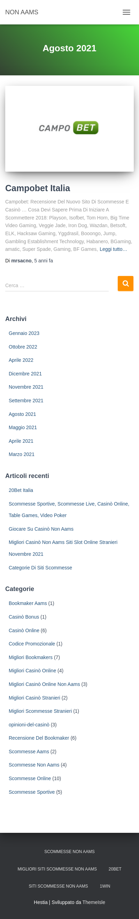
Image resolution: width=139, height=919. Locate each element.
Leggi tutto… (113, 249)
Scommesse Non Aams (34, 765)
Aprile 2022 (21, 360)
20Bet (115, 869)
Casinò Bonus (24, 617)
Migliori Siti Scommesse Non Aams (57, 869)
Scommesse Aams (29, 751)
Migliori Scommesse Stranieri (40, 711)
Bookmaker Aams (28, 603)
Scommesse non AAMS (69, 851)
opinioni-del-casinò (29, 724)
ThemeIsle (94, 902)
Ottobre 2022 (23, 347)
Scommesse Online (30, 778)
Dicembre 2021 (25, 373)
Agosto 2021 (22, 414)
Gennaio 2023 (24, 333)
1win (105, 886)
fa (43, 260)
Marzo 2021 (21, 454)
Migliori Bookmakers (31, 657)
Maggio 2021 (23, 427)
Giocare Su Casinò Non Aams (41, 529)
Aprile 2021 (21, 441)
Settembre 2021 (26, 400)
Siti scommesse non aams (58, 886)
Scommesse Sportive (32, 792)
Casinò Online (24, 630)
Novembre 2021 (26, 387)
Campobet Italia (37, 188)
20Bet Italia (21, 490)
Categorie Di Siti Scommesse (40, 567)
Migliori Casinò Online (32, 670)
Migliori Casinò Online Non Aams (44, 684)
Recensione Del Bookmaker (39, 738)
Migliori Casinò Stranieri (34, 698)
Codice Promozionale (32, 644)
